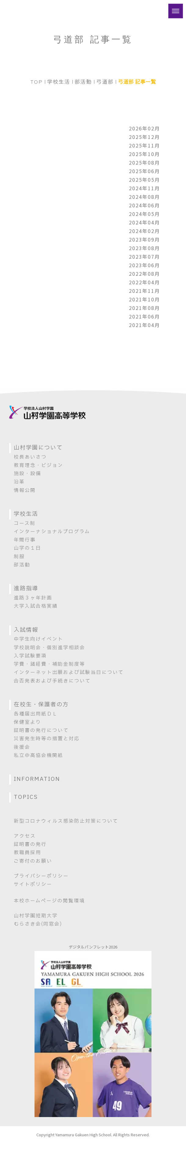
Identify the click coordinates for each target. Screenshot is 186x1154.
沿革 (19, 482)
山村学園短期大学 (36, 915)
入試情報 (26, 630)
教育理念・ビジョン (38, 465)
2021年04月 (144, 325)
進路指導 (26, 588)
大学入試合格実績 (36, 606)
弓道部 (105, 81)
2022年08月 (144, 273)
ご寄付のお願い (33, 861)
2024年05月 (144, 213)
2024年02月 (144, 231)
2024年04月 (144, 222)
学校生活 (58, 81)
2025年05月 (144, 179)
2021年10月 (144, 299)
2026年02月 (144, 128)
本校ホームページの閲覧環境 (49, 901)
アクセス (25, 836)
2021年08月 (144, 307)
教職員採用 (27, 852)
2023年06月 (144, 265)
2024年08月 (144, 196)
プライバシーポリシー (41, 876)
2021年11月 (144, 290)
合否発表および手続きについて (52, 681)
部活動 (83, 81)
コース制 (24, 523)
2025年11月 (144, 145)
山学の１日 (27, 548)
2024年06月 (144, 205)
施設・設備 (27, 473)
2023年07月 (144, 256)
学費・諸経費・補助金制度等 (49, 664)
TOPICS (26, 797)
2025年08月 (144, 162)
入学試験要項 (30, 656)
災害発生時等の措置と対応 (47, 738)
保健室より (27, 722)
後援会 (22, 747)
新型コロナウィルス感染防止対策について (66, 821)
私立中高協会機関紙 (38, 755)
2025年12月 (144, 136)
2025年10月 (144, 154)
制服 (19, 556)
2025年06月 (144, 171)
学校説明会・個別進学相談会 (49, 647)
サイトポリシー (33, 884)
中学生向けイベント (38, 639)
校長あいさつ (30, 457)
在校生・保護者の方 (41, 705)
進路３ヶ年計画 (33, 598)
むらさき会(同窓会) (38, 924)
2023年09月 (144, 239)
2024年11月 (144, 188)
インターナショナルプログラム (52, 531)
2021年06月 (144, 316)
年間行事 (25, 540)
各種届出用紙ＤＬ (36, 714)
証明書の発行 (30, 844)
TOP (36, 81)
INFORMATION (37, 779)
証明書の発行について (41, 730)
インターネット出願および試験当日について (69, 672)
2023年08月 (144, 248)
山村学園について (38, 448)
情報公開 (25, 490)
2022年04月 (144, 282)
